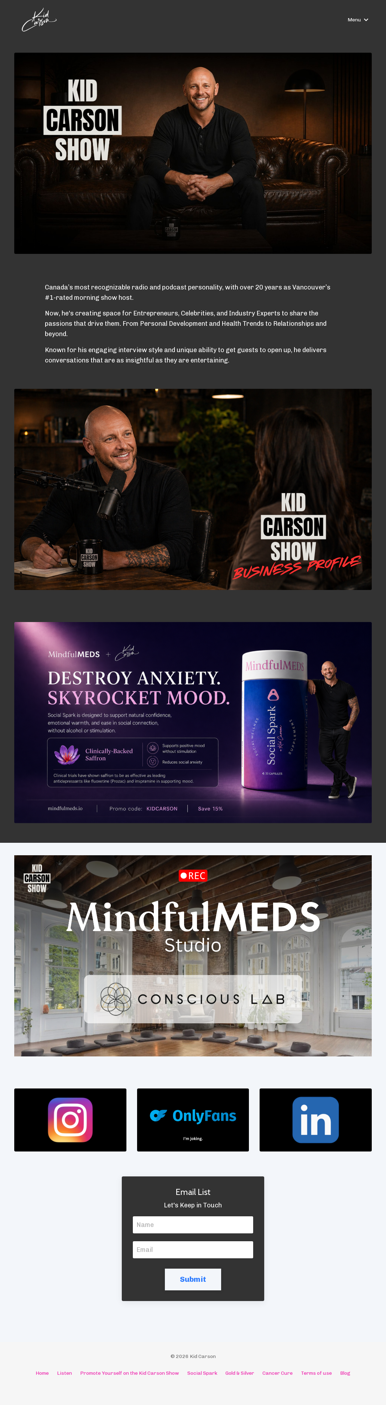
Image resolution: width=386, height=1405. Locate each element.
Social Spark (202, 1373)
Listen (64, 1373)
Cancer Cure (277, 1373)
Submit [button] (193, 1279)
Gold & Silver (239, 1373)
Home (42, 1373)
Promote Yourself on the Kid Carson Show (129, 1373)
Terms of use (316, 1373)
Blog (345, 1373)
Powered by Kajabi (193, 1387)
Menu (358, 20)
